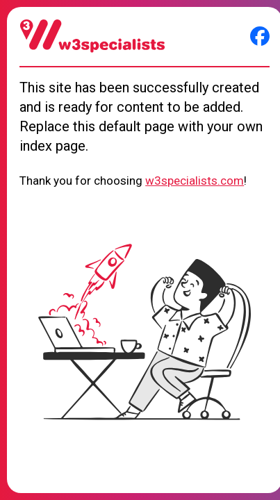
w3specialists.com (194, 181)
